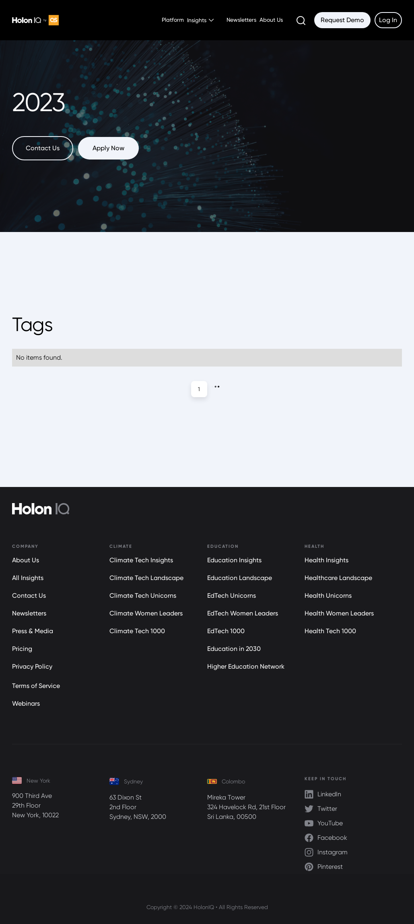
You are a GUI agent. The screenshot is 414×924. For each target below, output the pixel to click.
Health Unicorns (328, 595)
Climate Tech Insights (141, 560)
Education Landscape (239, 578)
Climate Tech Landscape (146, 578)
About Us (271, 20)
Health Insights (326, 560)
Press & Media (32, 631)
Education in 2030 (234, 649)
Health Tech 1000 (330, 631)
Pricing (22, 649)
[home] (35, 20)
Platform (173, 20)
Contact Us (29, 595)
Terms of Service (36, 686)
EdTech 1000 (226, 631)
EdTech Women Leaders (242, 613)
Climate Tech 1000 (137, 631)
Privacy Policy (32, 666)
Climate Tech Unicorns (142, 595)
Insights (196, 20)
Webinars (26, 703)
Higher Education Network (245, 666)
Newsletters (241, 20)
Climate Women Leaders (146, 613)
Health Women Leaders (339, 613)
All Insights (27, 578)
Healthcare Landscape (338, 578)
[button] (202, 20)
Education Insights (234, 560)
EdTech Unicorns (231, 595)
